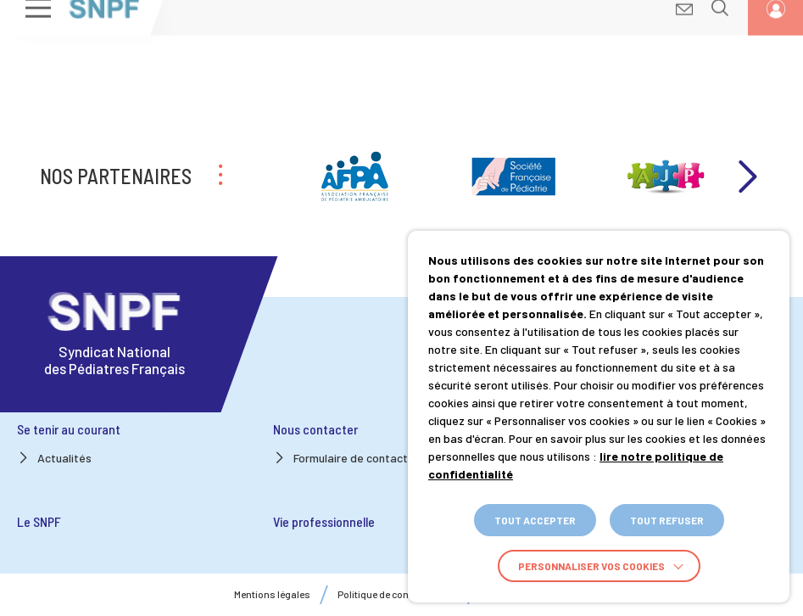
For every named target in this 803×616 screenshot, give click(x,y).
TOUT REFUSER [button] (667, 520)
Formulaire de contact (350, 458)
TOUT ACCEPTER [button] (535, 520)
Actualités (64, 458)
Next (746, 176)
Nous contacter (315, 429)
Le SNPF (39, 521)
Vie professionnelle (324, 521)
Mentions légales (272, 594)
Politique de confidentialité (397, 594)
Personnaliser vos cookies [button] (591, 566)
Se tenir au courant (68, 429)
